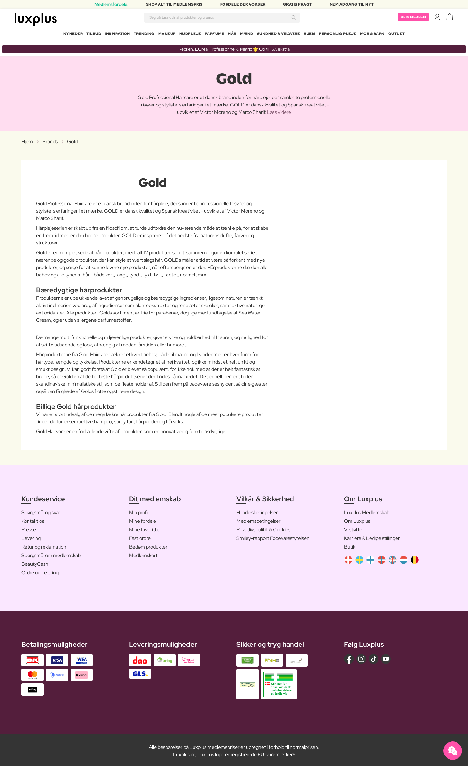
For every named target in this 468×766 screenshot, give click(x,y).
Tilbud (93, 35)
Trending (144, 35)
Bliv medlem (412, 18)
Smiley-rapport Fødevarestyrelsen (272, 536)
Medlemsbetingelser (258, 518)
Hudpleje (190, 35)
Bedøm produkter (148, 544)
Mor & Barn (372, 35)
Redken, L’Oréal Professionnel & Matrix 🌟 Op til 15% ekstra (234, 46)
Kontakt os (32, 518)
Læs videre (279, 110)
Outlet (396, 35)
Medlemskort (143, 553)
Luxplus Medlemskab (366, 510)
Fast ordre (140, 536)
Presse (28, 527)
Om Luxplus (357, 518)
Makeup (167, 35)
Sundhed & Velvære (278, 35)
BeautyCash (34, 561)
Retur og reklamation (43, 544)
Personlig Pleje (337, 35)
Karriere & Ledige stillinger (372, 536)
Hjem (309, 35)
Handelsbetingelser (257, 510)
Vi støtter (354, 527)
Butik (349, 544)
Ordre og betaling (40, 570)
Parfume (214, 35)
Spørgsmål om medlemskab (51, 553)
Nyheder (73, 35)
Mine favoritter (145, 527)
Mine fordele (142, 518)
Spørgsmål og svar (40, 510)
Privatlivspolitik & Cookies (263, 527)
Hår (232, 35)
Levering (31, 536)
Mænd (246, 35)
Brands (50, 139)
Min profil (138, 510)
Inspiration (117, 35)
